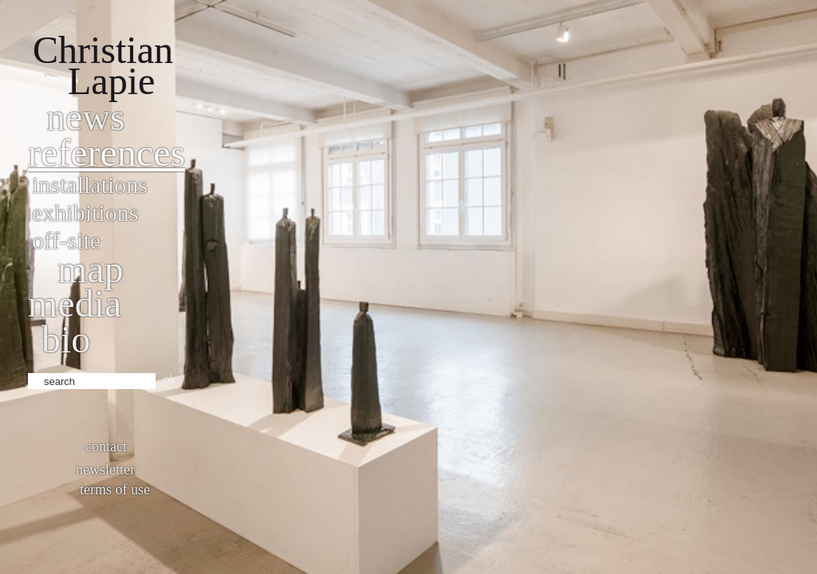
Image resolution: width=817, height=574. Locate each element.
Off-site (66, 240)
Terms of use (115, 489)
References (106, 153)
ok (170, 379)
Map (90, 269)
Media (74, 303)
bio (65, 339)
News (85, 117)
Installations (90, 184)
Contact (106, 446)
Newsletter (105, 470)
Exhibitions (85, 212)
